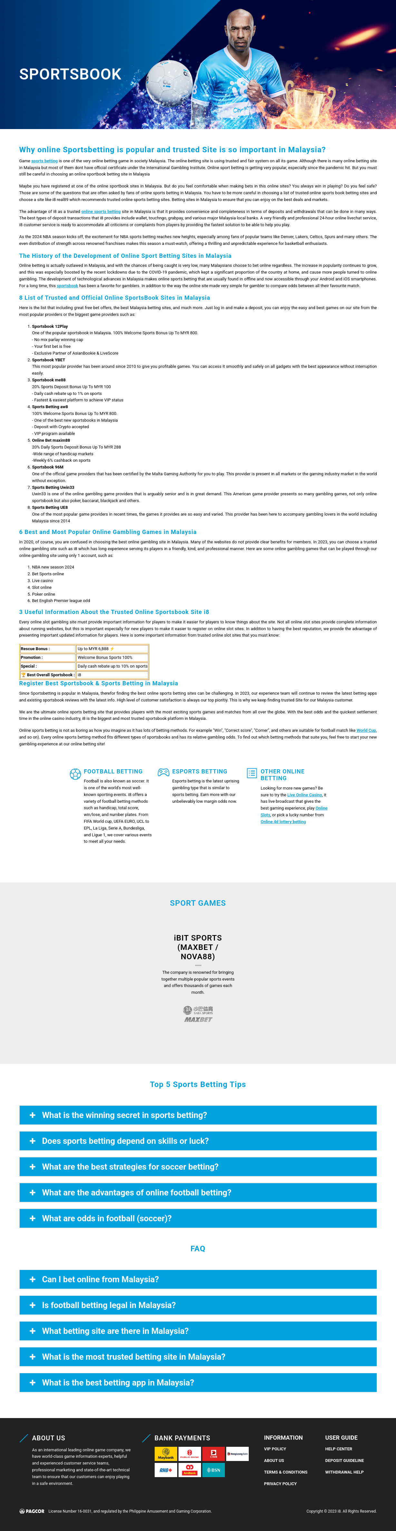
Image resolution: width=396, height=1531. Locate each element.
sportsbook (67, 285)
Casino (81, 14)
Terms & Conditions (286, 1472)
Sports (111, 14)
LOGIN (285, 17)
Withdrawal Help (344, 1472)
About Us (274, 1460)
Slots (140, 14)
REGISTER (312, 17)
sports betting (44, 160)
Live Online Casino (304, 794)
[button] (375, 17)
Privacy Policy (280, 1483)
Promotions (252, 14)
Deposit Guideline (344, 1460)
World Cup (366, 730)
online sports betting (101, 211)
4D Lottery (174, 14)
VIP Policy (275, 1448)
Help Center (339, 1448)
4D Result (213, 14)
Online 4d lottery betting (283, 821)
